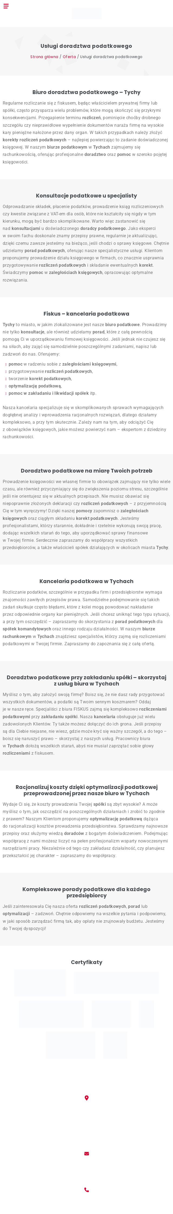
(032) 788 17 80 (87, 1210)
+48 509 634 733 (86, 1197)
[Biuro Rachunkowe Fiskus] (87, 13)
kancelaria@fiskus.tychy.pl (86, 1161)
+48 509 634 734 (86, 1203)
